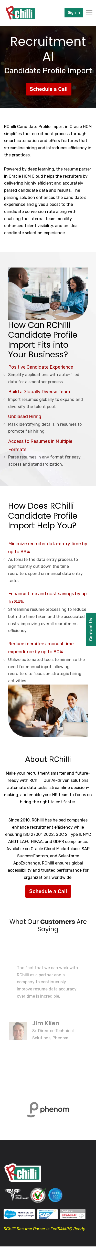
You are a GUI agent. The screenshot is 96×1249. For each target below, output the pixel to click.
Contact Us (90, 629)
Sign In (74, 12)
